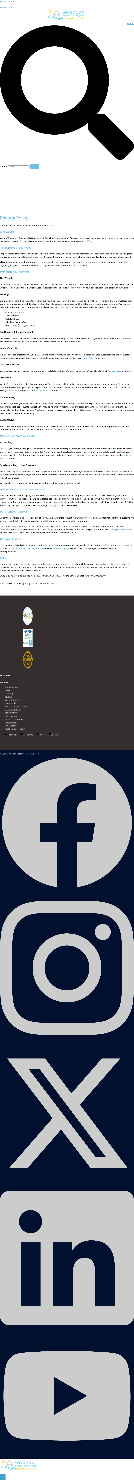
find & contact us (13, 709)
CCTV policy (10, 725)
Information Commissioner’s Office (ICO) (25, 548)
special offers (11, 712)
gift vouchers (11, 716)
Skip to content (7, 1)
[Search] (34, 166)
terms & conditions (14, 719)
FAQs (7, 690)
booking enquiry (12, 700)
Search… (4, 166)
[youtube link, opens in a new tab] (67, 1455)
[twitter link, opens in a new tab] (67, 1179)
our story (9, 693)
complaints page (61, 548)
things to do (10, 703)
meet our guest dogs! (15, 729)
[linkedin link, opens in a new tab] (67, 1334)
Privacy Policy (65, 307)
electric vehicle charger (16, 706)
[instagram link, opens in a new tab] (67, 1044)
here (52, 583)
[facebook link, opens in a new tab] (67, 889)
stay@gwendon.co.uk (122, 529)
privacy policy (11, 722)
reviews (8, 696)
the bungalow (11, 687)
